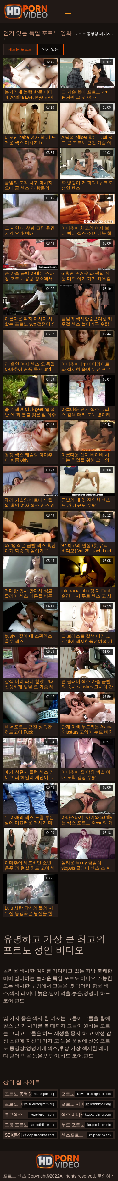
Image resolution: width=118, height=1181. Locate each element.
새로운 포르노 (20, 49)
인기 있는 (50, 49)
